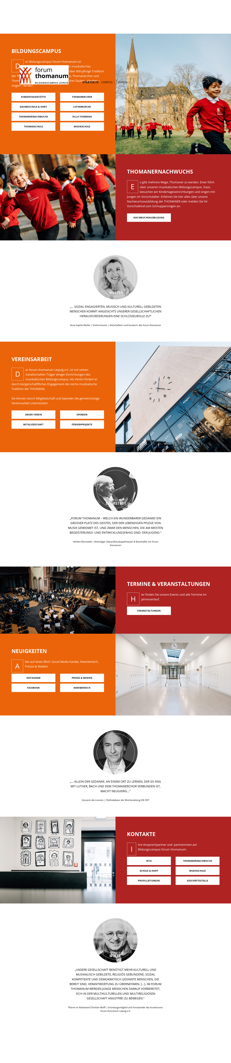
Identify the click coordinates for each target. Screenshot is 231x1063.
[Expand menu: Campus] (114, 82)
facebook (33, 687)
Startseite (90, 82)
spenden (82, 414)
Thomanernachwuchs (197, 860)
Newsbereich (82, 687)
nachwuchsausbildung (148, 217)
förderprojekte (82, 424)
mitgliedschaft (33, 424)
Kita (149, 860)
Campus (107, 82)
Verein (123, 82)
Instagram (33, 677)
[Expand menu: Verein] (129, 82)
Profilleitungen (149, 880)
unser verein (33, 414)
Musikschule (197, 870)
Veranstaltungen (149, 610)
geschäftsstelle (197, 880)
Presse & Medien (82, 677)
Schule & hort (149, 870)
